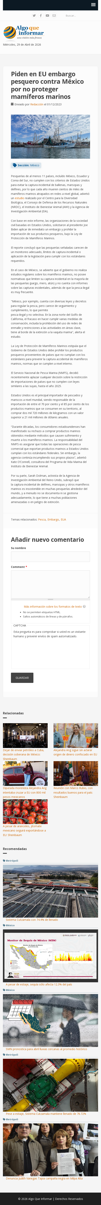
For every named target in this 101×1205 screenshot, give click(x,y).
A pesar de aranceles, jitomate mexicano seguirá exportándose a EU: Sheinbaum (24, 830)
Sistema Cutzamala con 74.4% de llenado (32, 920)
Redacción (36, 104)
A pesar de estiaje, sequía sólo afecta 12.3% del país (39, 984)
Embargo (53, 519)
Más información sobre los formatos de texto (53, 606)
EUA (63, 519)
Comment (19, 567)
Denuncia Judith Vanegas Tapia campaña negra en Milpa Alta (44, 1178)
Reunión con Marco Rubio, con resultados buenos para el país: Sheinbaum (73, 792)
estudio (19, 198)
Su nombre (18, 548)
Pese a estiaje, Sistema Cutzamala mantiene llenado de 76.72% (46, 1114)
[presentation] (29, 652)
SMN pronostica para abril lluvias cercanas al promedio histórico (46, 1049)
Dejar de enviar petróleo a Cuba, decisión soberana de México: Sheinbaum (23, 754)
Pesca (42, 519)
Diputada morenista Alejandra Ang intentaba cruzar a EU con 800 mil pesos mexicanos (24, 792)
